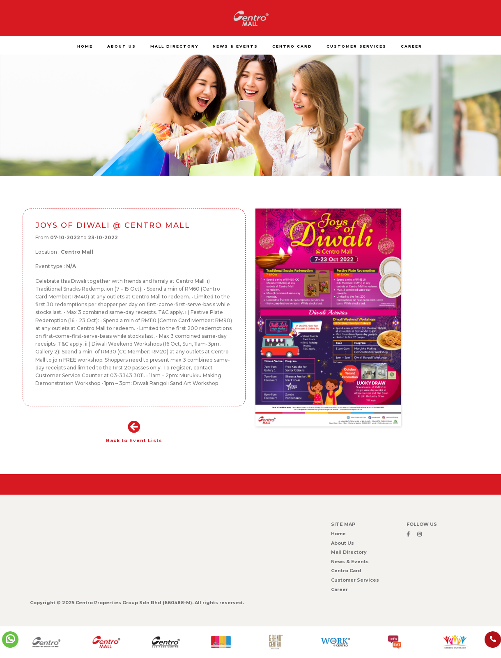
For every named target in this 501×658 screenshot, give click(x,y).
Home (338, 533)
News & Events (350, 561)
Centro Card (346, 570)
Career (339, 589)
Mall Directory (349, 552)
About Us (342, 543)
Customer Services (355, 580)
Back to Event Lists (134, 432)
